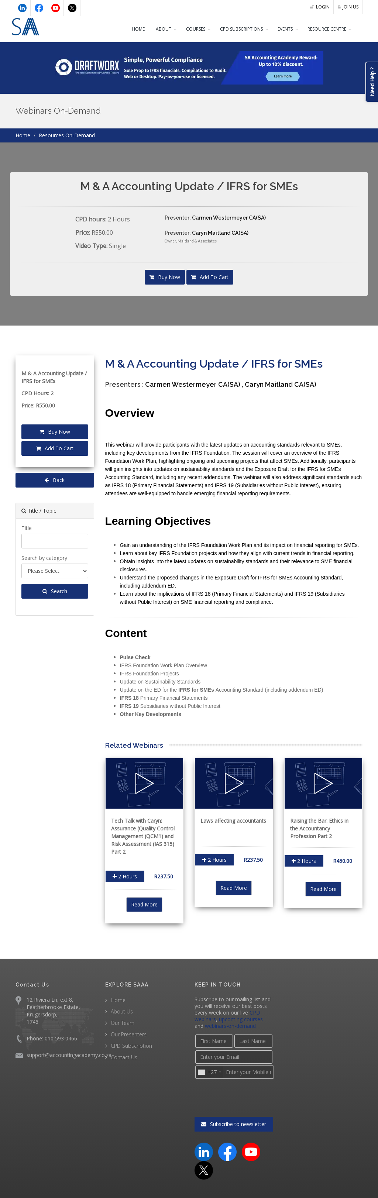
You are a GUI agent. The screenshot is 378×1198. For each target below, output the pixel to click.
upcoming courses (239, 1019)
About (149, 29)
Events (279, 29)
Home (124, 29)
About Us (121, 1010)
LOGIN (318, 7)
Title (26, 528)
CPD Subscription (131, 1045)
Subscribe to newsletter (234, 1095)
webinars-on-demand (219, 1025)
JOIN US (347, 7)
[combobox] (209, 1071)
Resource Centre (325, 29)
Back (55, 480)
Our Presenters (128, 1033)
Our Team (122, 1022)
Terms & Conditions (312, 1185)
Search (54, 591)
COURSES (183, 29)
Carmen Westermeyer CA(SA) (228, 218)
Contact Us (123, 1056)
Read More (144, 904)
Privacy (353, 1185)
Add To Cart (209, 277)
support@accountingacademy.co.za (68, 1054)
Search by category (43, 558)
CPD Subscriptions (232, 29)
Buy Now (166, 277)
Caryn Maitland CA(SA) (220, 233)
